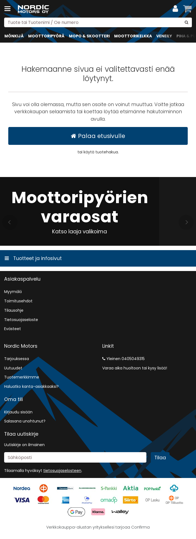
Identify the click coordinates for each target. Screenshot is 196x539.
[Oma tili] (175, 9)
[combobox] (98, 22)
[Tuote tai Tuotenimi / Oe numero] (98, 22)
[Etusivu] (34, 8)
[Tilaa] (160, 457)
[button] (62, 470)
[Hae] (186, 22)
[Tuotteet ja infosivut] (9, 8)
